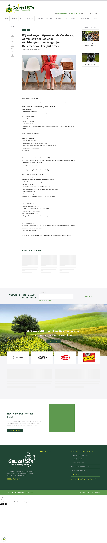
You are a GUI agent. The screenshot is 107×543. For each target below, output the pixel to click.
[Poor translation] (4, 504)
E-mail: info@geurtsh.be (77, 463)
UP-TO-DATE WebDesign (94, 492)
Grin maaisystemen (90, 64)
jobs (28, 30)
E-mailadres (42, 292)
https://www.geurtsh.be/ (83, 466)
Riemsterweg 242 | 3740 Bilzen (79, 455)
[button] (10, 358)
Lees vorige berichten (45, 300)
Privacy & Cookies (82, 492)
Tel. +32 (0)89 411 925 (77, 459)
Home (24, 30)
